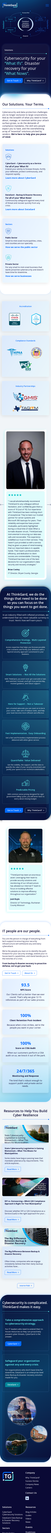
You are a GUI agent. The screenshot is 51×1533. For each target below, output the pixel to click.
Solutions (7, 1507)
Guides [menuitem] (28, 1515)
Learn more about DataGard (20, 209)
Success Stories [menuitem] (32, 1481)
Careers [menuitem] (28, 1487)
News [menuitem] (28, 1522)
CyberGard (12, 1344)
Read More (12, 1169)
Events (29, 1527)
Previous (2, 505)
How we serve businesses (18, 276)
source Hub (25, 1285)
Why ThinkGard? (34, 80)
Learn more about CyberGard (20, 177)
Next (49, 505)
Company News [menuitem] (32, 1484)
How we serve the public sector (21, 247)
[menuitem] (12, 1514)
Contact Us (31, 1492)
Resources (31, 1507)
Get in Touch (13, 810)
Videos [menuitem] (28, 1518)
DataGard (12, 1384)
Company (30, 1472)
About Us (29, 973)
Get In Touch (13, 80)
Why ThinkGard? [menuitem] (32, 1477)
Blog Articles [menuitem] (31, 1512)
